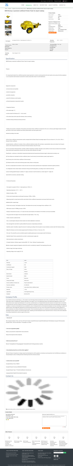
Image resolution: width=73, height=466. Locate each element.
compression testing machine (30, 409)
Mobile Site (56, 459)
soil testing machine (27, 450)
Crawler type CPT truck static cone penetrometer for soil (28, 453)
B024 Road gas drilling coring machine (18, 442)
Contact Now (53, 32)
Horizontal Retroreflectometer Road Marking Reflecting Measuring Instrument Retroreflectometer (53, 444)
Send (65, 452)
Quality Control (53, 5)
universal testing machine (20, 409)
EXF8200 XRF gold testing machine (12, 454)
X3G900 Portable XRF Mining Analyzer (44, 457)
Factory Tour (43, 5)
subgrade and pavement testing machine (19, 8)
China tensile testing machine (18, 465)
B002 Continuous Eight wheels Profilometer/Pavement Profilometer (36, 443)
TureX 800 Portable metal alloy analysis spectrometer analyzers (44, 453)
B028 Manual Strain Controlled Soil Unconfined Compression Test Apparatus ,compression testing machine (9, 444)
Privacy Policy (10, 465)
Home (22, 5)
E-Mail (55, 457)
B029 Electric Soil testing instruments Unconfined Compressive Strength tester (29, 461)
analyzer (40, 450)
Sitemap (58, 457)
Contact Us (62, 5)
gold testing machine (12, 450)
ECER (64, 465)
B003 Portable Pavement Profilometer (27, 442)
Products (28, 5)
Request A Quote (57, 1)
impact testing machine (12, 409)
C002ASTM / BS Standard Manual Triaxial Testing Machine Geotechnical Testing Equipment (28, 456)
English (66, 1)
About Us (35, 5)
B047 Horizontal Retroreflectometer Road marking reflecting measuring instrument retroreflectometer (63, 443)
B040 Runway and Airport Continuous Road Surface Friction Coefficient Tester (45, 443)
